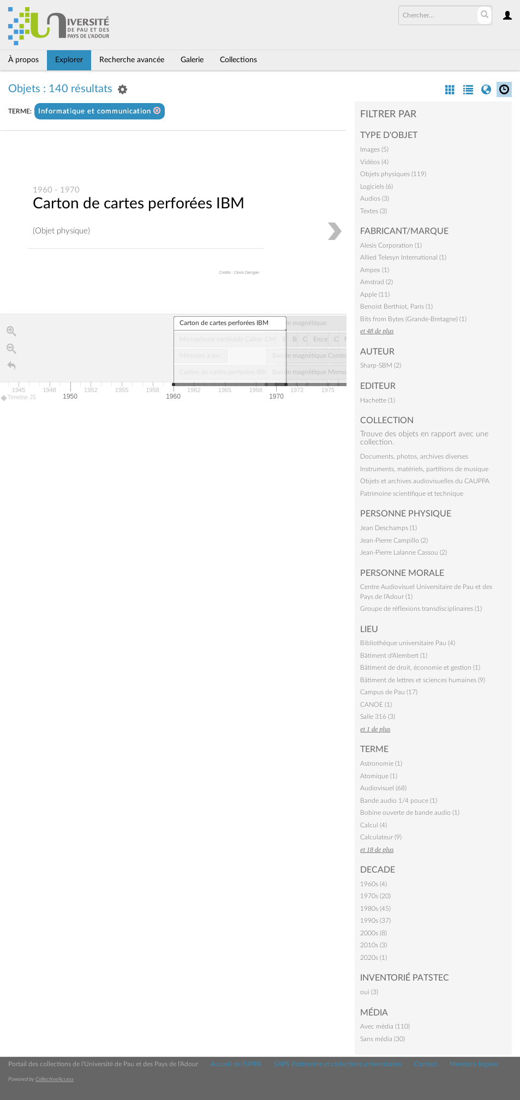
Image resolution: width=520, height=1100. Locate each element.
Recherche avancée (131, 60)
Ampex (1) (374, 270)
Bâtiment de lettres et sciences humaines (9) (422, 680)
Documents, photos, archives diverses (414, 456)
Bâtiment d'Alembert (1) (393, 655)
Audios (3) (374, 198)
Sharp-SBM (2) (380, 365)
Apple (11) (375, 294)
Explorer (69, 60)
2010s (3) (373, 945)
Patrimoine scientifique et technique (411, 493)
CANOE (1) (376, 704)
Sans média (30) (382, 1039)
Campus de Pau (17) (388, 692)
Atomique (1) (378, 776)
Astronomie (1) (381, 763)
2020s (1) (373, 957)
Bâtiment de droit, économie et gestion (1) (420, 667)
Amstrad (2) (376, 282)
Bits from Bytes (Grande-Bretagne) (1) (413, 319)
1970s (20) (375, 896)
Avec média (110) (385, 1026)
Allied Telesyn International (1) (403, 257)
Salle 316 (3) (377, 716)
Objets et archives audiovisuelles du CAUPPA (424, 481)
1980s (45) (375, 908)
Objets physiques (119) (393, 174)
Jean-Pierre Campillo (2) (394, 540)
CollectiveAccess (54, 1079)
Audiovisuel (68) (383, 788)
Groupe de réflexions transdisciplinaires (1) (421, 608)
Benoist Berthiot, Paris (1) (396, 306)
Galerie (192, 60)
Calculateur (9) (381, 837)
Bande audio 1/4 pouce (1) (398, 800)
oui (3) (369, 992)
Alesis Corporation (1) (391, 245)
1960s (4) (373, 884)
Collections (238, 60)
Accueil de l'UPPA (236, 1064)
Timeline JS (19, 398)
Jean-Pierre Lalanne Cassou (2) (403, 552)
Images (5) (374, 149)
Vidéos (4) (374, 162)
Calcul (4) (373, 825)
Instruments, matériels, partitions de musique (424, 469)
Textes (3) (373, 211)
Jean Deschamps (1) (388, 528)
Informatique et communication (99, 111)
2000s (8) (373, 933)
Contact (425, 1064)
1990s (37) (375, 920)
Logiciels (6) (376, 186)
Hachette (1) (377, 400)
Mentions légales (474, 1064)
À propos (23, 60)
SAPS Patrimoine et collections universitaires (338, 1064)
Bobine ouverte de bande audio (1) (409, 812)
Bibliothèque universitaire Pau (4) (407, 643)
